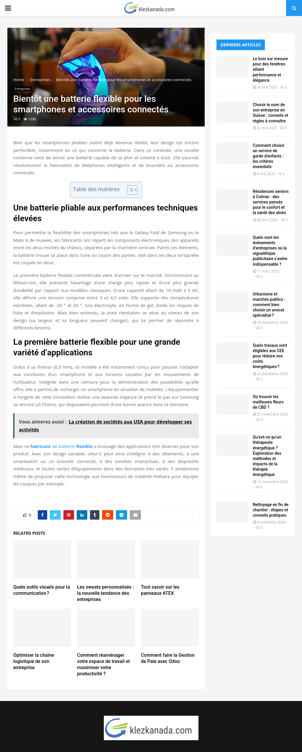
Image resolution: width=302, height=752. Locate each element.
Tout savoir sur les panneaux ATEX (160, 590)
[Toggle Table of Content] (129, 190)
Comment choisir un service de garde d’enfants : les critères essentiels (268, 156)
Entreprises (22, 89)
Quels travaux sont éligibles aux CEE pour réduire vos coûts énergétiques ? (270, 356)
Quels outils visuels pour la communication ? (41, 590)
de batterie (61, 446)
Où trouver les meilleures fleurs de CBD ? (268, 402)
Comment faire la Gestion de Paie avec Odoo (168, 658)
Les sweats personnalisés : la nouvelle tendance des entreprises (105, 593)
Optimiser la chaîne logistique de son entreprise (33, 661)
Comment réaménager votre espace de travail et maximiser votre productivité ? (103, 664)
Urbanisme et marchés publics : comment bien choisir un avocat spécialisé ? (269, 305)
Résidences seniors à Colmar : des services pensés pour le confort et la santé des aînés (271, 202)
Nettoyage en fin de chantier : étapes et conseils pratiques (270, 510)
